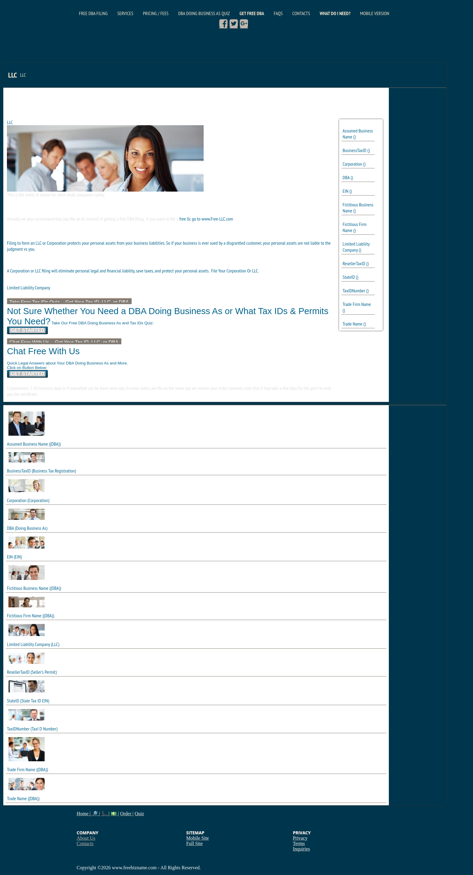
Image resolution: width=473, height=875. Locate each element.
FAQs (278, 13)
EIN (345, 191)
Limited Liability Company (356, 247)
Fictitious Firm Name (24, 615)
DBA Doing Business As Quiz (204, 13)
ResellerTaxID (354, 263)
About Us (86, 838)
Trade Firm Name (357, 304)
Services (125, 13)
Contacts (301, 13)
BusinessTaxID (355, 150)
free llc (185, 219)
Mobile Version (374, 13)
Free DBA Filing (93, 13)
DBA (346, 177)
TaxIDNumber (354, 291)
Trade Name (353, 324)
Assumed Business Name (27, 444)
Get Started (27, 330)
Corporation (352, 164)
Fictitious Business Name (27, 588)
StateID (349, 277)
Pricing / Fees (156, 13)
